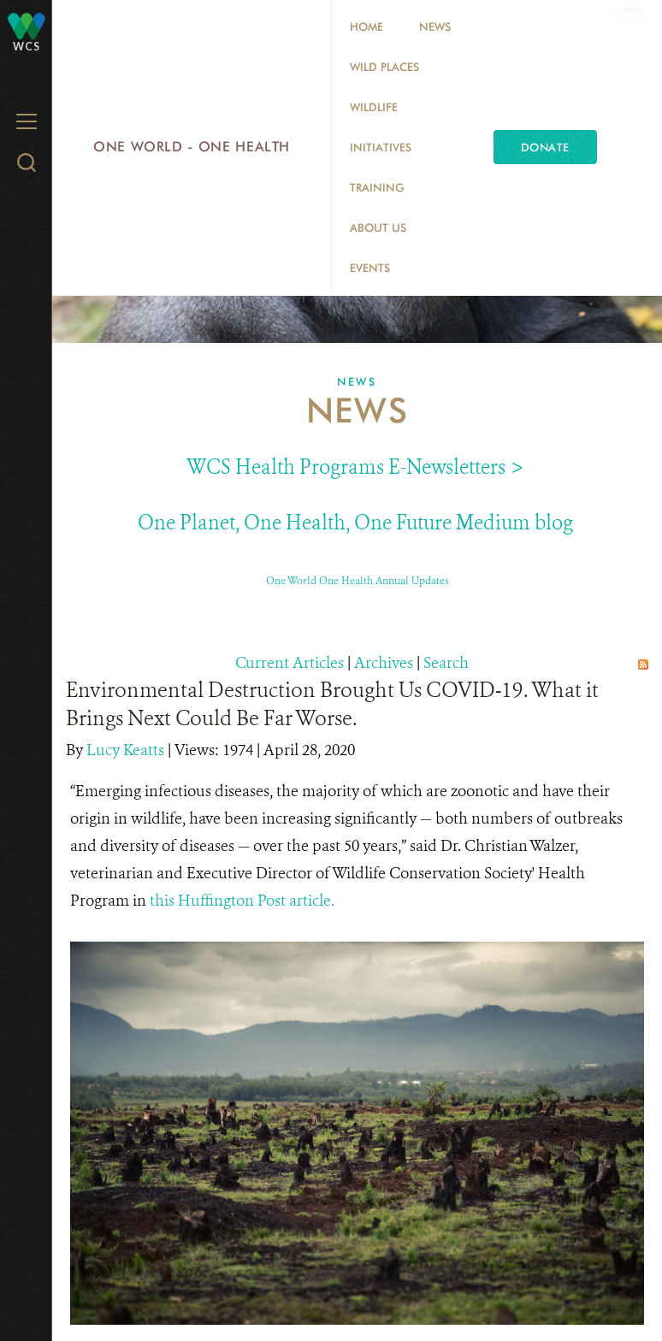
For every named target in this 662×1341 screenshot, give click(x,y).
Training (377, 187)
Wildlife (374, 107)
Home (366, 26)
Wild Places (384, 67)
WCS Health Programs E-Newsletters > (355, 467)
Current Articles (289, 663)
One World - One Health (191, 147)
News (435, 26)
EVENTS (370, 268)
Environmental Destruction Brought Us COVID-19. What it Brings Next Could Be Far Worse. (332, 703)
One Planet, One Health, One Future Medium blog (355, 523)
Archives (383, 663)
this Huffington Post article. (244, 900)
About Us (378, 227)
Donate (545, 147)
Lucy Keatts (127, 750)
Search (446, 663)
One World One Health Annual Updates (357, 581)
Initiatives (380, 147)
